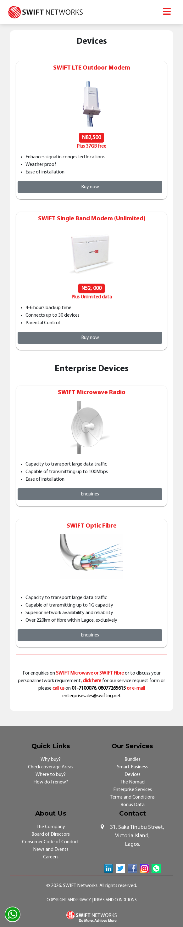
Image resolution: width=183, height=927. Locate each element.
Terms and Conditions (132, 797)
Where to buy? (51, 774)
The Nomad (132, 782)
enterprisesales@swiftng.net (91, 695)
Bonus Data (132, 804)
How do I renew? (50, 782)
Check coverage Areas (50, 767)
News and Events (51, 849)
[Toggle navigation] (167, 12)
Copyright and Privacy (69, 900)
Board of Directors (50, 834)
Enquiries (90, 494)
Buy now (90, 186)
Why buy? (51, 759)
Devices (133, 774)
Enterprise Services (132, 789)
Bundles (133, 759)
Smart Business (132, 767)
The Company (50, 826)
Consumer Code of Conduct (50, 842)
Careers (50, 857)
